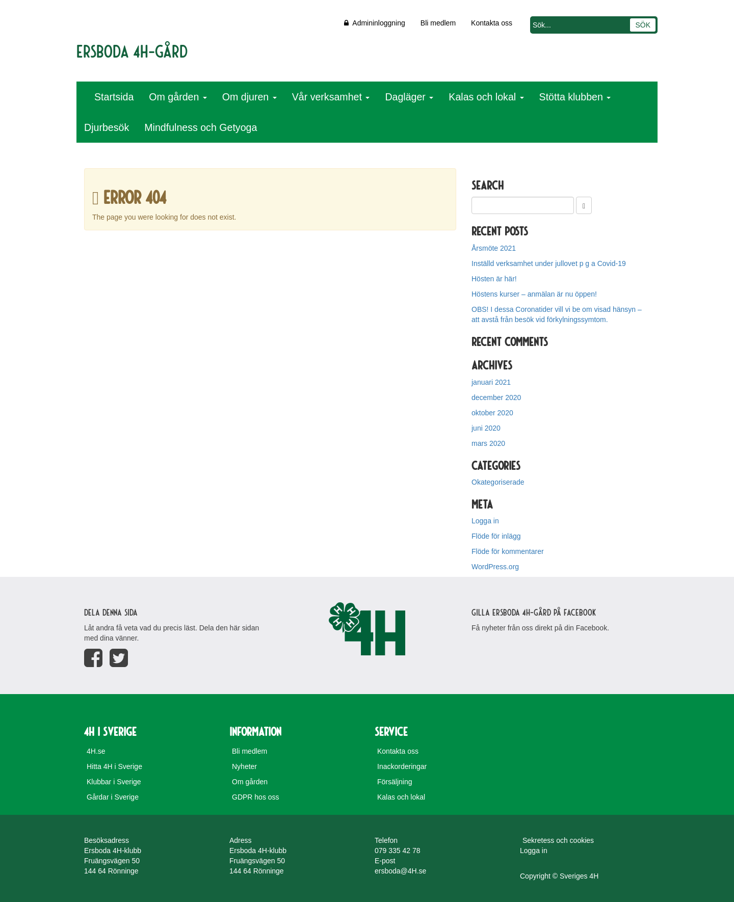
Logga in (485, 521)
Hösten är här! (494, 279)
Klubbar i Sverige (114, 782)
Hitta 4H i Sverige (114, 766)
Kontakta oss (491, 23)
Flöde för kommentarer (507, 551)
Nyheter (244, 766)
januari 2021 (491, 382)
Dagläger (409, 96)
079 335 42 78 (398, 850)
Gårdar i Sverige (113, 797)
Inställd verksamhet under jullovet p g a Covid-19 (548, 263)
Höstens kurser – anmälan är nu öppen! (534, 294)
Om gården (177, 96)
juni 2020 (486, 428)
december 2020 (496, 397)
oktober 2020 (492, 413)
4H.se (96, 751)
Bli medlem (438, 23)
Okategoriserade (498, 482)
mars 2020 (488, 443)
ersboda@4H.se (400, 871)
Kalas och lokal (486, 96)
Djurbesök (106, 127)
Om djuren (249, 96)
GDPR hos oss (255, 797)
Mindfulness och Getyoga (200, 127)
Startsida (114, 96)
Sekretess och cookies (558, 840)
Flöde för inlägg (496, 536)
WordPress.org (495, 567)
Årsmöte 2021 (493, 248)
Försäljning (394, 782)
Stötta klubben (575, 96)
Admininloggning (374, 23)
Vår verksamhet (331, 96)
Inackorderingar (402, 766)
